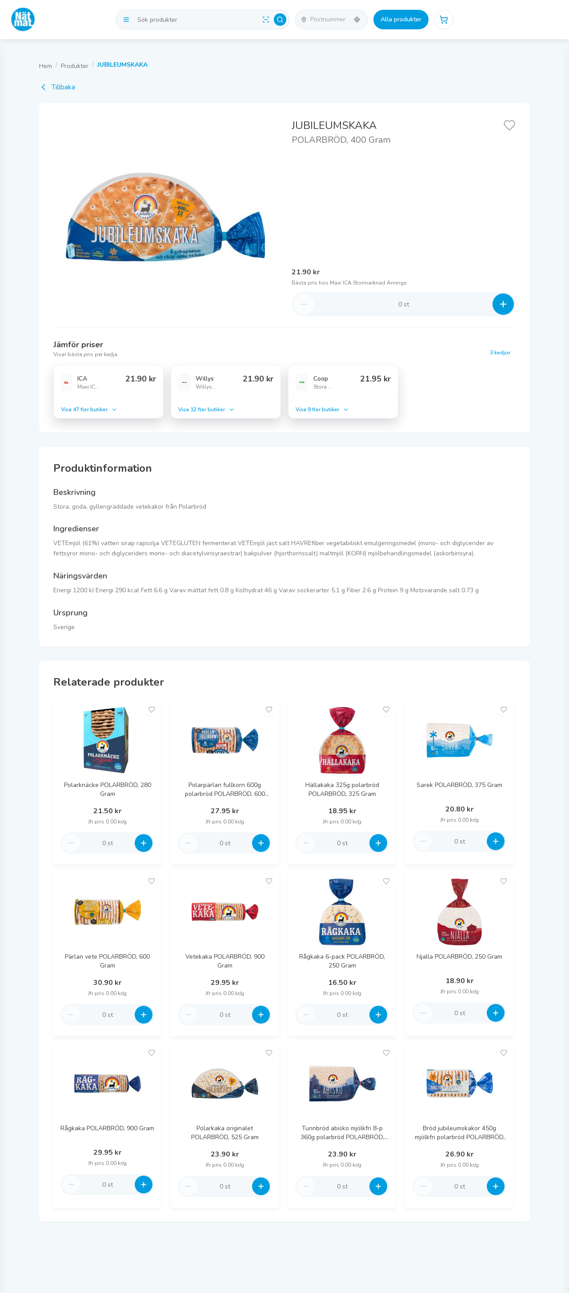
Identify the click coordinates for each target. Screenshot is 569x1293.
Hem (45, 66)
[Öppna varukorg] (443, 19)
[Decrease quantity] (304, 304)
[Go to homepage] (23, 19)
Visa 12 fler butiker (206, 409)
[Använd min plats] (357, 19)
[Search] (280, 19)
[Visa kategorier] (126, 19)
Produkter (74, 66)
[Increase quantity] (503, 304)
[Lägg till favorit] (509, 124)
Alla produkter (401, 19)
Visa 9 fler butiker (322, 409)
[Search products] (203, 19)
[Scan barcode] (266, 19)
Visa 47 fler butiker (89, 409)
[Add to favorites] (151, 709)
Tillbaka (57, 87)
